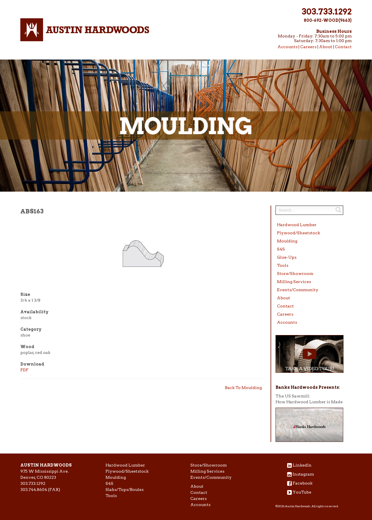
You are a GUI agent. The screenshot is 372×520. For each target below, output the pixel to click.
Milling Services (294, 281)
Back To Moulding (243, 387)
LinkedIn (302, 465)
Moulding (287, 241)
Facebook (302, 483)
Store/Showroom (295, 273)
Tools (282, 265)
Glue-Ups (286, 257)
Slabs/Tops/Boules (124, 489)
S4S (281, 249)
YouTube (302, 492)
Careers (308, 46)
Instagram (303, 474)
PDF (24, 370)
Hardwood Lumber (296, 224)
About (325, 46)
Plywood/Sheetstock (298, 233)
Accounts (288, 46)
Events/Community (297, 289)
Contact (343, 46)
